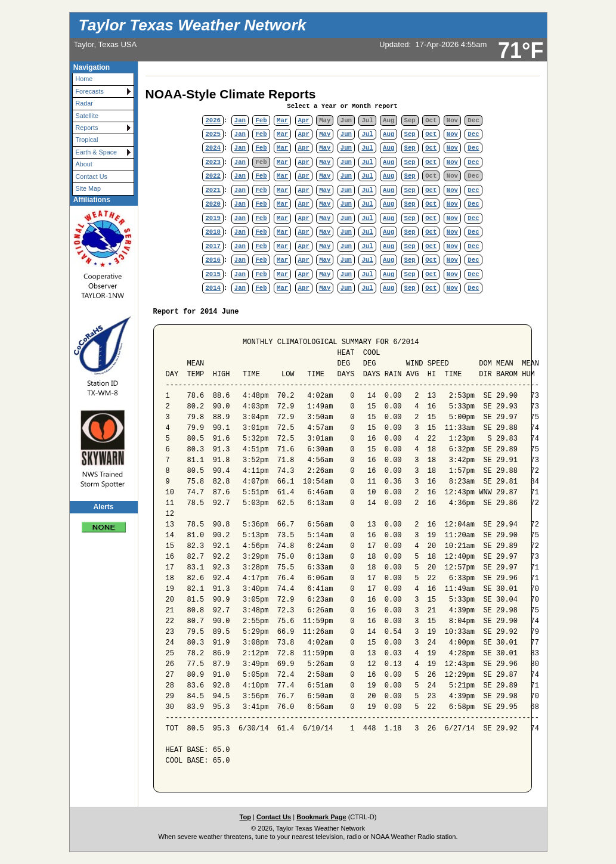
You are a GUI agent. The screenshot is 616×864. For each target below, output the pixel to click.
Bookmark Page (321, 816)
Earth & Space (96, 152)
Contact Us (91, 176)
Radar (84, 103)
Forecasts (90, 91)
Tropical (87, 139)
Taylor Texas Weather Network (193, 25)
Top (245, 816)
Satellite (87, 115)
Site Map (88, 188)
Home (84, 78)
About (84, 164)
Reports (87, 127)
